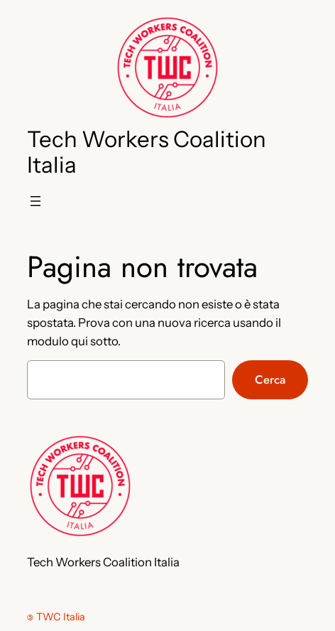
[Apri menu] (35, 201)
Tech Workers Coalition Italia (146, 152)
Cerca (270, 379)
